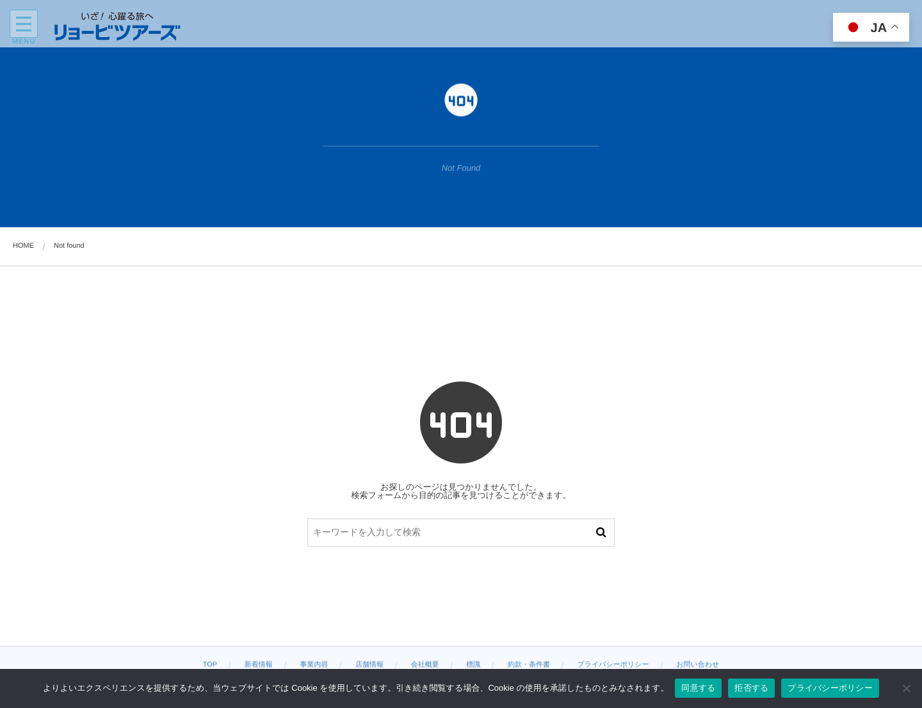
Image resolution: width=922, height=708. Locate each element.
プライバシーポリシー (830, 688)
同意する (698, 688)
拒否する (751, 688)
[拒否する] (906, 688)
